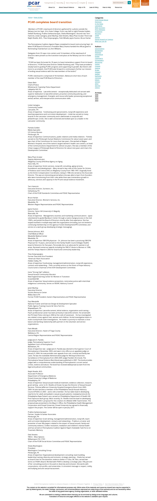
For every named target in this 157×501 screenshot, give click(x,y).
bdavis (97, 80)
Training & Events (49, 3)
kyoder (97, 56)
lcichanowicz (99, 60)
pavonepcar (99, 54)
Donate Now (136, 3)
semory (97, 82)
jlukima (97, 68)
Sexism (97, 37)
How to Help (107, 7)
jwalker (97, 74)
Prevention (98, 32)
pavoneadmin (99, 49)
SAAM (97, 36)
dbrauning (98, 62)
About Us (52, 7)
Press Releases (100, 30)
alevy (96, 84)
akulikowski (99, 51)
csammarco (99, 58)
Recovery (98, 34)
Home (30, 17)
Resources (118, 7)
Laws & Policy (93, 7)
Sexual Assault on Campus (104, 39)
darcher (97, 86)
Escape (145, 2)
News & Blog (59, 3)
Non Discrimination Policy (114, 484)
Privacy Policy (97, 484)
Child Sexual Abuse (101, 20)
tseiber (97, 64)
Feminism (98, 22)
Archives (98, 93)
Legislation (98, 26)
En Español (82, 3)
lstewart (97, 72)
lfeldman (98, 53)
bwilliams (98, 76)
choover (97, 66)
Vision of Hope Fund (71, 3)
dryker (97, 70)
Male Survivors (100, 28)
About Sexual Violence (66, 7)
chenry (97, 88)
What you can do (100, 41)
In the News (99, 24)
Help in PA (81, 7)
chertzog (98, 78)
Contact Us (91, 3)
